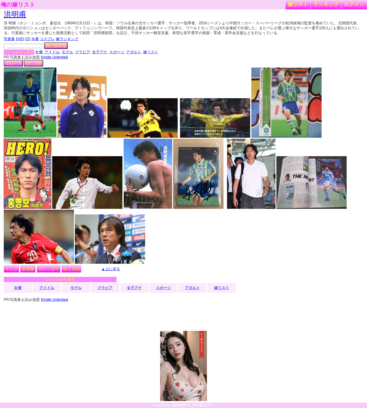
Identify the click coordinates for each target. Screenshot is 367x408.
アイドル (52, 52)
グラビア (82, 52)
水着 (35, 39)
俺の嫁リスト (18, 5)
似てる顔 (33, 63)
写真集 (9, 39)
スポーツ (116, 52)
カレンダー (48, 269)
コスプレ (47, 39)
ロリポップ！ (202, 405)
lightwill (178, 405)
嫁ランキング (67, 39)
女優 (39, 52)
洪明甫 (15, 14)
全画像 (28, 269)
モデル (67, 52)
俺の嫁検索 (55, 45)
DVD (20, 39)
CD (27, 39)
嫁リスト (298, 4)
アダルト (133, 52)
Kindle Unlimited (54, 57)
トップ (11, 269)
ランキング (326, 4)
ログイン (354, 4)
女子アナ (99, 52)
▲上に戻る (110, 269)
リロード (13, 63)
